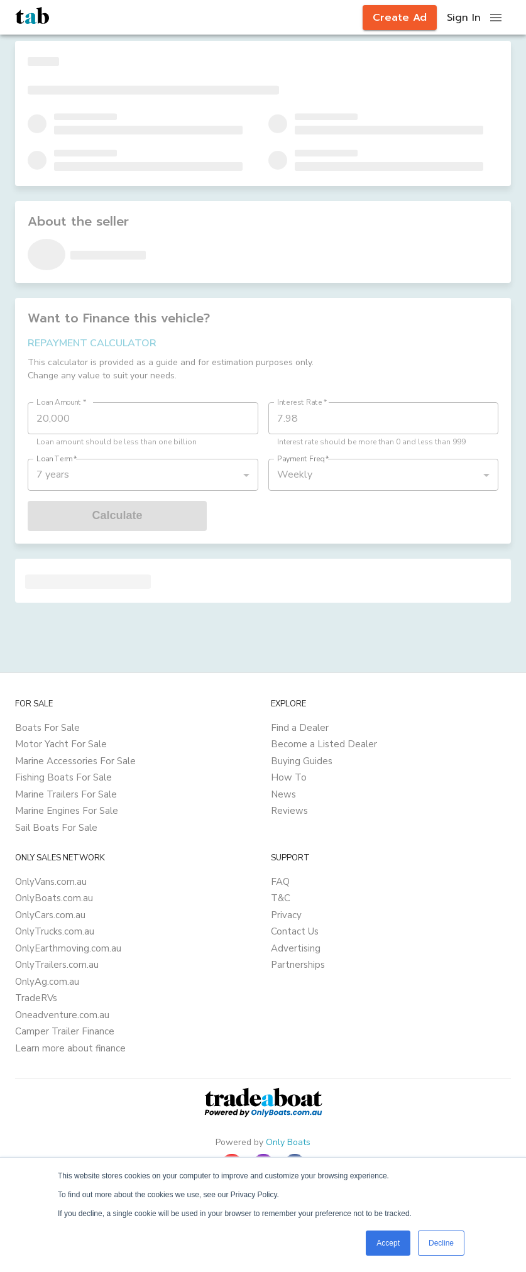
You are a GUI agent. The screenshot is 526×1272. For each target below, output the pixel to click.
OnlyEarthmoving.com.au (68, 948)
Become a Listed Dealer (324, 744)
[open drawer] (496, 18)
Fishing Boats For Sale (63, 777)
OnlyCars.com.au (50, 915)
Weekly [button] (294, 474)
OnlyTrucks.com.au (54, 931)
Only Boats (288, 1142)
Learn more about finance (70, 1048)
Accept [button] (388, 1243)
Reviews (289, 810)
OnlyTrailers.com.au (57, 964)
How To (289, 777)
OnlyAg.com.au (47, 981)
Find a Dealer (300, 727)
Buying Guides (301, 761)
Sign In (464, 17)
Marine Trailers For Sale (66, 794)
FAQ (280, 881)
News (283, 794)
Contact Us (295, 931)
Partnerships (298, 964)
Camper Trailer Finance (64, 1031)
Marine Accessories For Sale (75, 761)
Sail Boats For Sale (56, 827)
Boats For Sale (47, 727)
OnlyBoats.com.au (54, 898)
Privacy (286, 915)
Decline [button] (441, 1243)
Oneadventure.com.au (62, 1015)
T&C (280, 898)
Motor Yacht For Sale (61, 744)
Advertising (296, 948)
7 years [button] (52, 474)
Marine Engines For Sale (66, 810)
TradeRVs (36, 998)
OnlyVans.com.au (51, 881)
